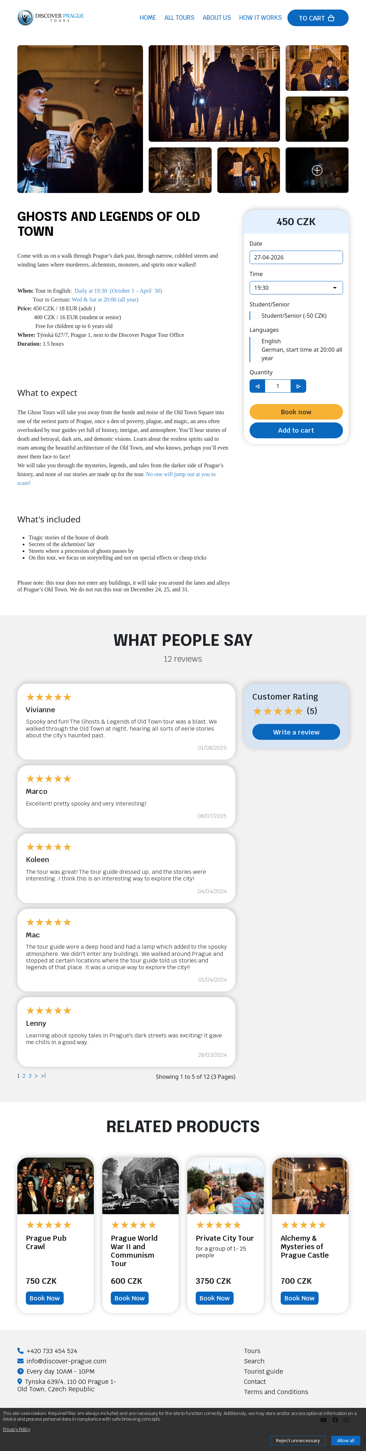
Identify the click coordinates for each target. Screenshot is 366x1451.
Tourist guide (263, 1371)
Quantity (261, 372)
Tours (252, 1351)
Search (254, 1361)
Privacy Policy (16, 1429)
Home (148, 19)
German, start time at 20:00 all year (302, 354)
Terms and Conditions (276, 1392)
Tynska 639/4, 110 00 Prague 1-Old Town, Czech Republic (66, 1385)
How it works (260, 19)
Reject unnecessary (298, 1441)
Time (256, 274)
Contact (255, 1381)
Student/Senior (270, 304)
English (271, 341)
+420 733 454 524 (47, 1351)
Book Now (45, 1298)
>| (43, 1076)
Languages (264, 330)
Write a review (296, 732)
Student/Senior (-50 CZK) (294, 316)
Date (256, 243)
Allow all (345, 1441)
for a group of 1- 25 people (221, 1252)
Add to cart (296, 430)
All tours (179, 19)
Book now (296, 412)
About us (217, 19)
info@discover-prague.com (62, 1361)
